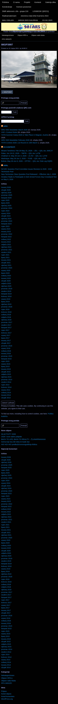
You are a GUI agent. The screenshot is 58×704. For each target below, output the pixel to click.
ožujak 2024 (6, 216)
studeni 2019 (6, 291)
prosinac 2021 (6, 250)
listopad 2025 (6, 198)
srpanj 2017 (5, 335)
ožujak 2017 (6, 343)
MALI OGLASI (8, 20)
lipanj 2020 (5, 273)
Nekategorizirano (8, 35)
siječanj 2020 (6, 286)
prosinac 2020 (6, 268)
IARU (5, 126)
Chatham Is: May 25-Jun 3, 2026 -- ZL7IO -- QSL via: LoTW (24, 156)
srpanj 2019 (5, 299)
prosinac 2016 (6, 346)
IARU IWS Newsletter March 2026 (14, 130)
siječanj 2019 (6, 304)
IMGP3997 (7, 44)
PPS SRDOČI (7, 39)
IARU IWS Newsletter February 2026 (15, 140)
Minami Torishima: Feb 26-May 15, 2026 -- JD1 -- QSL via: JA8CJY (27, 151)
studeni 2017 (6, 325)
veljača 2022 (6, 244)
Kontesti (37, 2)
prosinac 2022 (6, 234)
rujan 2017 (5, 330)
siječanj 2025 (6, 206)
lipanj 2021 (5, 257)
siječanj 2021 (6, 265)
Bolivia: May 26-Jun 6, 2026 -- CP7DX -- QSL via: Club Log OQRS (26, 161)
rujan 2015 (5, 361)
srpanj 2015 (5, 364)
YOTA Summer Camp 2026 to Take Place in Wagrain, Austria (24, 135)
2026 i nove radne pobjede (11, 437)
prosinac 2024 (6, 208)
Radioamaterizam (9, 16)
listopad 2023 (6, 224)
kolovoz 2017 (6, 333)
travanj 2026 (6, 187)
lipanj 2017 (5, 338)
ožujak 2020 (6, 281)
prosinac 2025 (6, 195)
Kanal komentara (7, 696)
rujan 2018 (5, 309)
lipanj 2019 (5, 302)
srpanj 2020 (5, 270)
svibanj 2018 (6, 315)
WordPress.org (7, 699)
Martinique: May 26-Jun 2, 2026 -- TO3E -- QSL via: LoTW (23, 158)
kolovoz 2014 (6, 387)
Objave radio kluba (37, 35)
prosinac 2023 (6, 221)
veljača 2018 (6, 317)
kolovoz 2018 (6, 312)
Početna (5, 2)
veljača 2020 (6, 283)
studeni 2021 (6, 252)
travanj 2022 (6, 242)
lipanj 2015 (5, 366)
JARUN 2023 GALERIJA (28, 20)
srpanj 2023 (5, 229)
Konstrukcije (7, 7)
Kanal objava (6, 694)
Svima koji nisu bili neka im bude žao (15, 442)
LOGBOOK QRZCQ (41, 11)
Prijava (4, 691)
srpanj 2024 (5, 213)
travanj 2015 (6, 369)
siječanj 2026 (6, 193)
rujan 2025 (5, 200)
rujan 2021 (5, 255)
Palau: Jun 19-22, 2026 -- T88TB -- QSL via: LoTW (20, 153)
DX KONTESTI (9, 147)
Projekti (27, 2)
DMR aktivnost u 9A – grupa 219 (15, 11)
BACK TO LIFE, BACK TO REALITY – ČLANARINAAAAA (23, 439)
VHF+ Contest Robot (9, 132)
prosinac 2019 (6, 289)
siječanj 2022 (6, 247)
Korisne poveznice (23, 7)
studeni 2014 (6, 382)
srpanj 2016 (5, 348)
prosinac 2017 (6, 322)
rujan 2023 (5, 226)
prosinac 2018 (6, 307)
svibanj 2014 (6, 393)
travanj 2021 (6, 260)
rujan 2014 (5, 385)
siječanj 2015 (6, 377)
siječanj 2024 (6, 219)
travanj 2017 (6, 340)
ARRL (5, 165)
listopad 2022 (6, 237)
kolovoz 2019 (6, 296)
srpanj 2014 (5, 390)
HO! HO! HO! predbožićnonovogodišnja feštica (19, 444)
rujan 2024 (5, 211)
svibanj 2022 (6, 239)
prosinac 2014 (6, 380)
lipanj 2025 (5, 203)
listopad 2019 (6, 294)
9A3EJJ (24, 48)
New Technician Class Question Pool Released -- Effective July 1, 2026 (28, 174)
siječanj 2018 (6, 320)
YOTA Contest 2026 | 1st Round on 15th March (19, 143)
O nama (16, 2)
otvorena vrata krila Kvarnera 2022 (34, 16)
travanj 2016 (6, 353)
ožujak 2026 (6, 190)
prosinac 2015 (6, 356)
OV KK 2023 (47, 20)
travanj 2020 (6, 278)
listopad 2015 (6, 359)
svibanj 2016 (6, 351)
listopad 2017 (6, 328)
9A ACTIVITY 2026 (8, 434)
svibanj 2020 (6, 276)
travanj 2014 (6, 395)
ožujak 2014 (6, 398)
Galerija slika (50, 2)
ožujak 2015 (6, 372)
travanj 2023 (6, 232)
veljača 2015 (6, 374)
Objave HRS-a (23, 35)
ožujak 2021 (6, 263)
